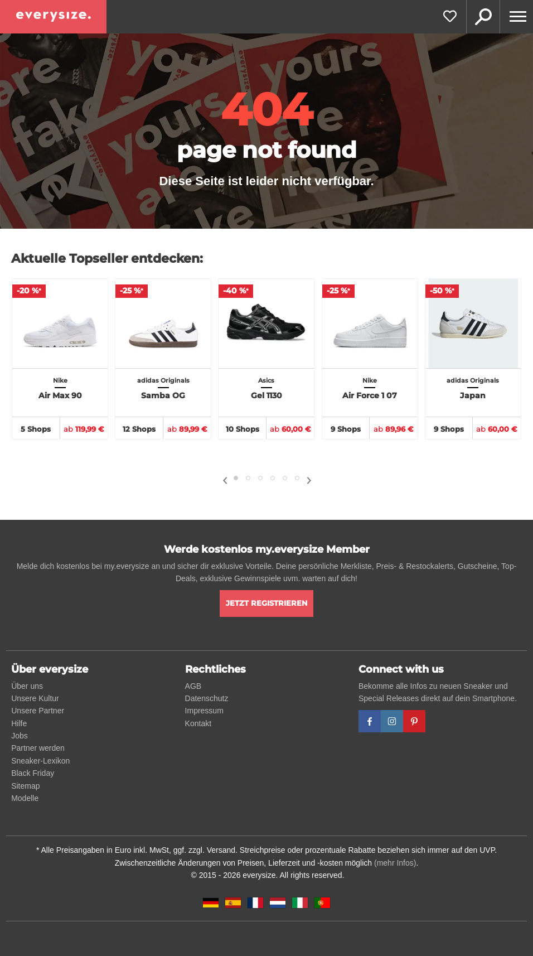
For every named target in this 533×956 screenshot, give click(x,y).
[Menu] (516, 16)
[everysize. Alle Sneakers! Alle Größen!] (53, 16)
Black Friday (32, 773)
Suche (483, 16)
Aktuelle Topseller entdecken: (107, 258)
